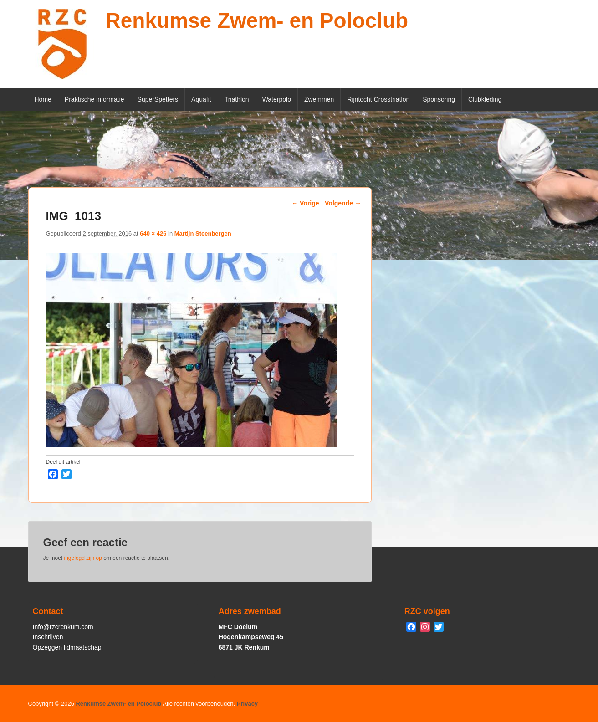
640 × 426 (153, 233)
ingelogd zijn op (83, 558)
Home (43, 99)
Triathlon (237, 99)
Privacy (247, 703)
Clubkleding (484, 99)
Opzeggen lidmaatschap (67, 647)
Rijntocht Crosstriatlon (378, 99)
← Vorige (305, 203)
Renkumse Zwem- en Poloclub (257, 20)
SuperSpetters (158, 99)
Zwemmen (319, 99)
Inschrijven (48, 636)
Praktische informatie (94, 99)
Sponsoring (439, 99)
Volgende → (343, 203)
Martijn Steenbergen (202, 233)
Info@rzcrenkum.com (63, 626)
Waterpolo (276, 99)
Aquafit (201, 99)
